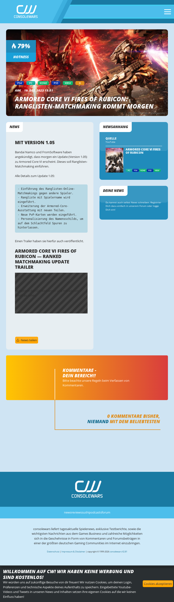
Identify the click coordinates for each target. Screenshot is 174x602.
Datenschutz (53, 551)
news (67, 512)
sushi (85, 512)
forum (106, 512)
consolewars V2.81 (118, 551)
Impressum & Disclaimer (73, 551)
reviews (76, 512)
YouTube (110, 141)
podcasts (95, 512)
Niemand (98, 421)
